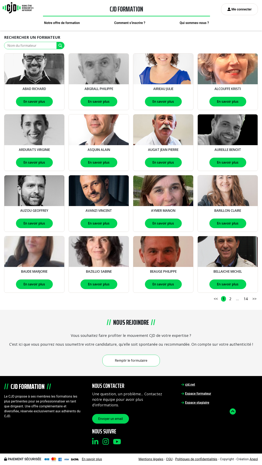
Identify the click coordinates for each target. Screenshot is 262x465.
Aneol (254, 459)
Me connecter (239, 9)
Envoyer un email (110, 419)
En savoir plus (34, 101)
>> (254, 298)
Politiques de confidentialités (196, 459)
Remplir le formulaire (131, 360)
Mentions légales (151, 459)
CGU (169, 459)
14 (246, 298)
